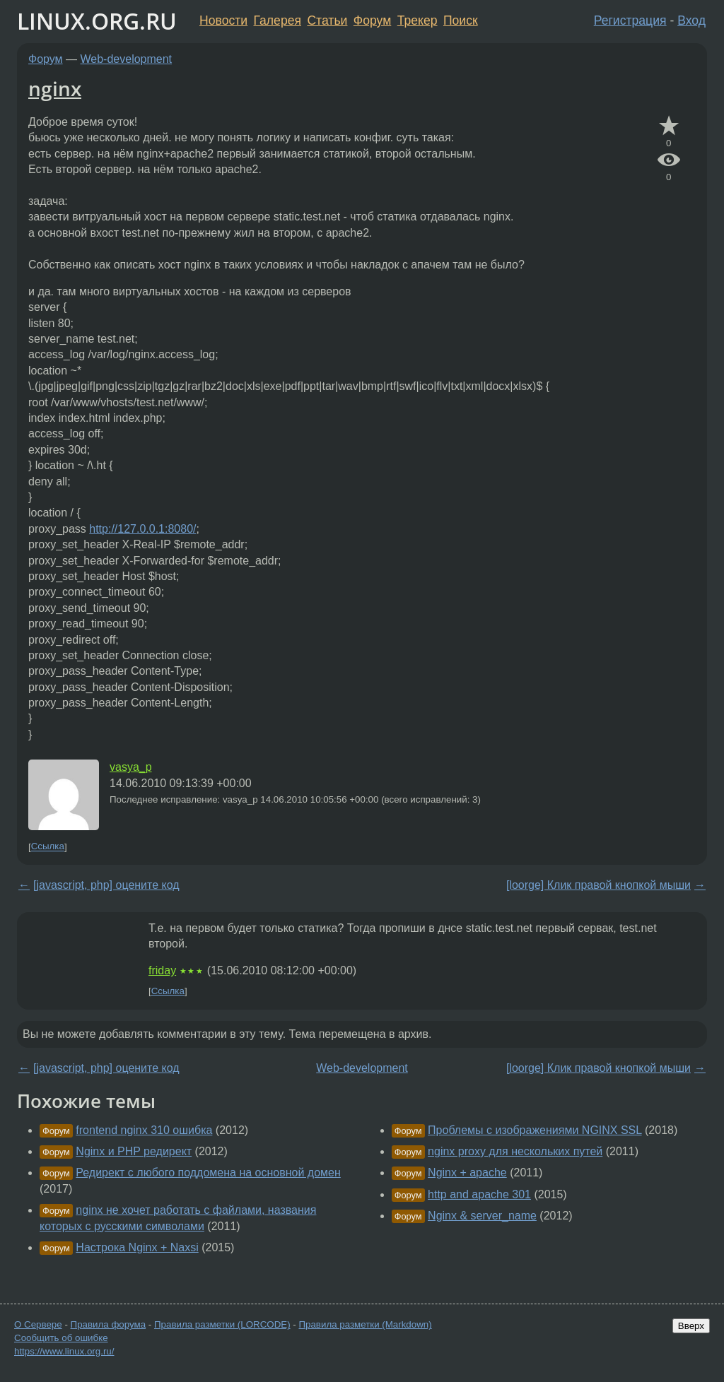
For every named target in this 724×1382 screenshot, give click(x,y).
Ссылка (47, 846)
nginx (54, 88)
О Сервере (38, 1324)
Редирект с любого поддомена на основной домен (208, 1173)
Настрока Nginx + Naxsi (137, 1247)
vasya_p (131, 767)
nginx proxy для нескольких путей (515, 1151)
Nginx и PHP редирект (134, 1151)
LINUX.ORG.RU (97, 21)
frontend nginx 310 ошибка (144, 1130)
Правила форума (108, 1324)
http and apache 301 (479, 1194)
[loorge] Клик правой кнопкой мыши (598, 885)
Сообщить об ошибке (61, 1338)
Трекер (417, 20)
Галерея (277, 20)
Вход (691, 20)
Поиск (460, 20)
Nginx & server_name (482, 1216)
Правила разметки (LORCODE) (222, 1324)
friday (162, 970)
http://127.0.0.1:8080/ (142, 529)
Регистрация (630, 20)
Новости (223, 20)
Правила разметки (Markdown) (364, 1324)
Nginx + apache (467, 1173)
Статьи (327, 20)
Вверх (691, 1326)
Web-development (127, 59)
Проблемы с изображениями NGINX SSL (535, 1130)
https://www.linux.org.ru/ (64, 1351)
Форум (372, 20)
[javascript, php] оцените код (106, 885)
